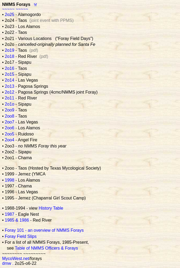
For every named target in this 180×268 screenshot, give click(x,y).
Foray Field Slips (20, 236)
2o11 (9, 98)
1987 (9, 214)
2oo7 (9, 122)
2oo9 (9, 110)
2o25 (9, 14)
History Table (51, 208)
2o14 (9, 80)
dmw (6, 263)
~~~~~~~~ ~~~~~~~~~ (24, 253)
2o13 (9, 86)
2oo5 (9, 134)
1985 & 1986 (17, 220)
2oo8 (9, 116)
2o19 (9, 50)
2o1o (9, 104)
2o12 (9, 92)
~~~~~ (8, 9)
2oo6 (9, 128)
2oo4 (9, 140)
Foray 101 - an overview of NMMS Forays (44, 230)
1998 (9, 180)
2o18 (9, 56)
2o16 (9, 68)
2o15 (9, 74)
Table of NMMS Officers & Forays (46, 248)
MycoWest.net (15, 258)
